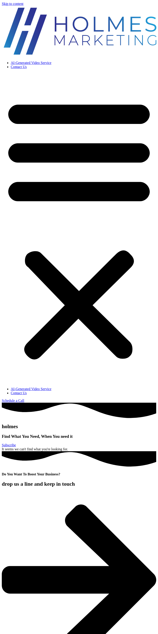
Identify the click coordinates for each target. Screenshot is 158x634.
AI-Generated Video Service (31, 63)
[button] (79, 227)
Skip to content (12, 4)
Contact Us (19, 67)
